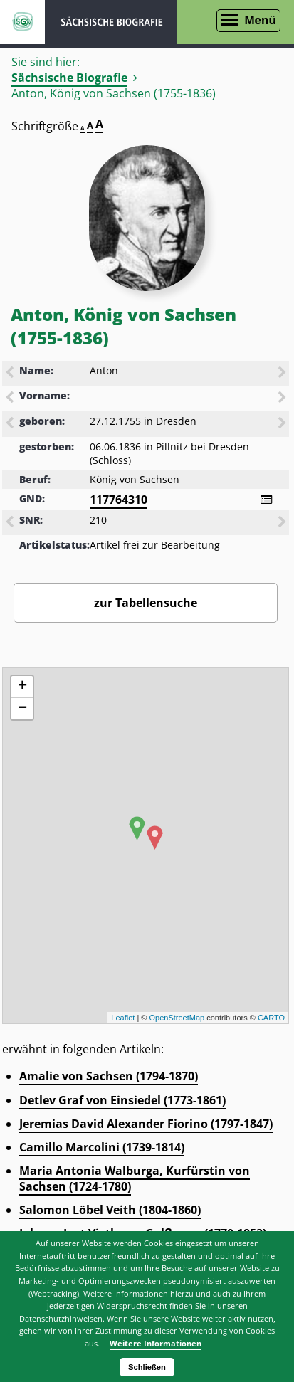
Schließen (147, 1367)
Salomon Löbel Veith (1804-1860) (110, 1210)
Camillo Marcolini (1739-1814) (101, 1147)
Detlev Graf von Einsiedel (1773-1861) (122, 1100)
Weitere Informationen (155, 1343)
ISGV (22, 22)
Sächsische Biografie (69, 77)
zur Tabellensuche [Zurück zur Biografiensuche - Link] (145, 603)
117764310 (118, 499)
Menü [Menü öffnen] (259, 20)
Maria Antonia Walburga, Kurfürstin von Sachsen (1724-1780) (134, 1178)
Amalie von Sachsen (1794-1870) (108, 1076)
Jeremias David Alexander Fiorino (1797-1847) (146, 1124)
